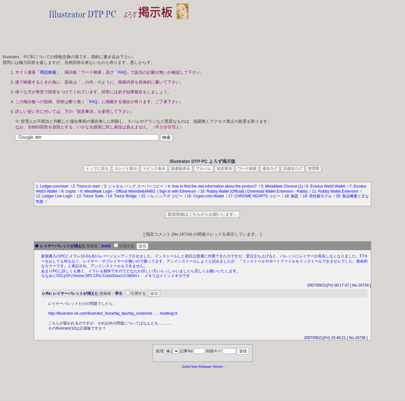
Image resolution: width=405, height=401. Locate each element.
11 (314, 191)
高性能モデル (321, 196)
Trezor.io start (89, 186)
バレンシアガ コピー (165, 196)
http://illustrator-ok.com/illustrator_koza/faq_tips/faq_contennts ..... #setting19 (112, 313)
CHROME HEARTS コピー (257, 196)
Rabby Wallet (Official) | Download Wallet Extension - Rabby (258, 191)
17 (230, 196)
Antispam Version (210, 366)
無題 (295, 196)
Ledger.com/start (55, 186)
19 (305, 196)
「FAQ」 (122, 72)
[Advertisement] (118, 35)
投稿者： (94, 246)
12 (38, 196)
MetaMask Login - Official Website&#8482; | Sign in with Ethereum (140, 191)
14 (110, 196)
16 (189, 196)
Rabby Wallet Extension (338, 191)
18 (286, 196)
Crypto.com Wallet (209, 196)
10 (202, 191)
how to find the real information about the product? (215, 186)
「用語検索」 (48, 72)
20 (338, 196)
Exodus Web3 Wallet (328, 186)
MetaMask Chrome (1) (284, 186)
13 (79, 196)
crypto (71, 191)
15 (143, 196)
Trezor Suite (93, 196)
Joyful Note (190, 366)
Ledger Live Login (57, 196)
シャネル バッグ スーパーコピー (136, 186)
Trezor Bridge (126, 196)
